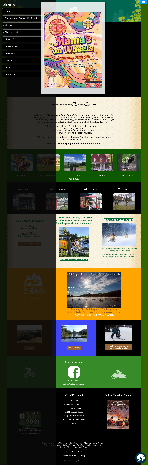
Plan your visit (11, 32)
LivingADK (74, 423)
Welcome (9, 25)
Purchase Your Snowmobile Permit (21, 18)
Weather (89, 445)
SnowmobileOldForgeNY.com (74, 404)
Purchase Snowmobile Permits (74, 419)
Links (95, 443)
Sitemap (62, 447)
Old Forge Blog (74, 348)
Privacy (69, 447)
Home (8, 11)
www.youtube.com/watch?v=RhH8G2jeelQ (94, 314)
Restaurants (10, 53)
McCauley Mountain (74, 177)
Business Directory (69, 445)
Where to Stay (11, 46)
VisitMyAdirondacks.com (74, 412)
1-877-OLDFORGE (74, 380)
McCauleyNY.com (74, 408)
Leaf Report (74, 401)
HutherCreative (74, 462)
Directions (87, 443)
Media (59, 445)
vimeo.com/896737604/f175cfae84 (74, 260)
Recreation (127, 175)
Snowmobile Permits (80, 447)
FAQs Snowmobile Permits (74, 416)
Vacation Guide (98, 445)
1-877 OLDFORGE (74, 451)
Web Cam (81, 445)
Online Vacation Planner (118, 395)
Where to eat (91, 188)
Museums (100, 175)
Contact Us (102, 443)
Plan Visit (59, 443)
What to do (68, 443)
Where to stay (57, 188)
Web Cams (124, 188)
